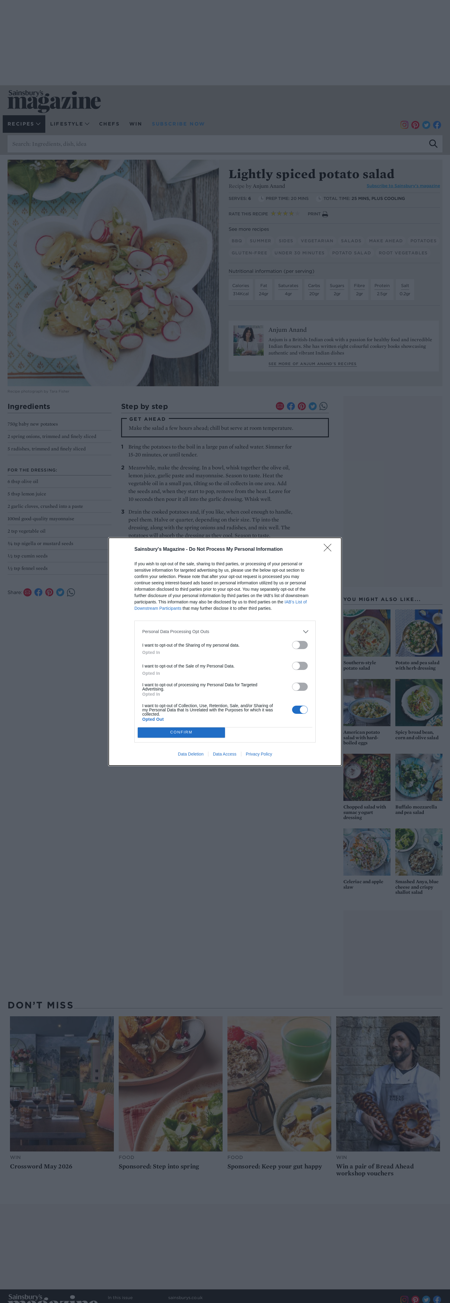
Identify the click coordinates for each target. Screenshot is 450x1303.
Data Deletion (191, 754)
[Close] (329, 549)
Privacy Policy (259, 754)
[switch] (300, 645)
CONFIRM (181, 732)
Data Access (224, 754)
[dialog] (225, 652)
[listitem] (225, 632)
